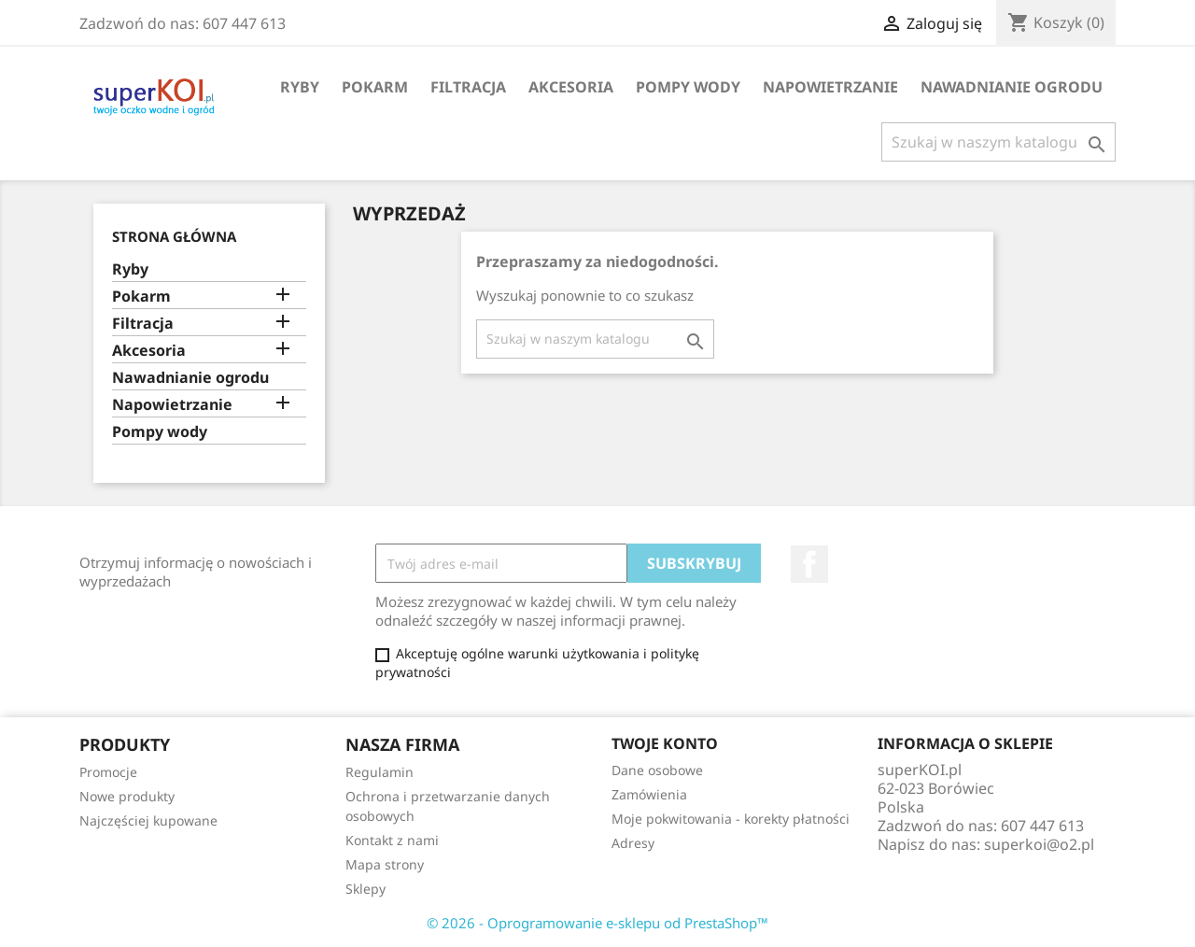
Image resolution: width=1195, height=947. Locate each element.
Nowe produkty (127, 796)
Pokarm (375, 87)
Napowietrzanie (830, 87)
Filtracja (468, 87)
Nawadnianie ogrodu (1012, 87)
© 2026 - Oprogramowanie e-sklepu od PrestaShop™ (597, 922)
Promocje (108, 772)
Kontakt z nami (392, 840)
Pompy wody (688, 87)
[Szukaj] (998, 142)
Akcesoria (570, 87)
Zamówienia (649, 794)
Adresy (633, 843)
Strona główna (174, 236)
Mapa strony (384, 864)
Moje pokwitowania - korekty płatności (731, 818)
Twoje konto (665, 743)
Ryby (299, 87)
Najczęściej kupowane (148, 820)
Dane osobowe (657, 770)
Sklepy (365, 889)
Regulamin (379, 772)
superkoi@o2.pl (1039, 844)
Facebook (809, 564)
